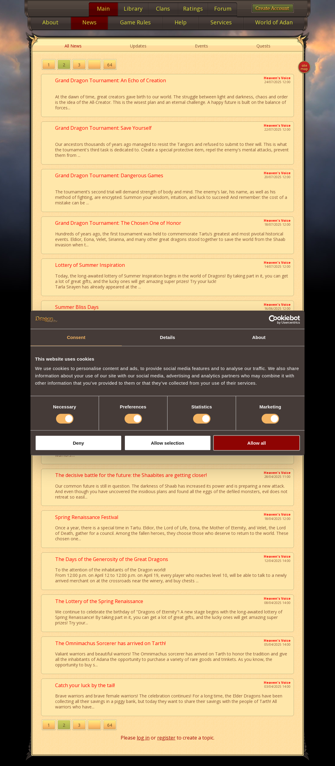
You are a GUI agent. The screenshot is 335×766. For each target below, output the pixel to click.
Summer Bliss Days (77, 307)
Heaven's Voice (277, 78)
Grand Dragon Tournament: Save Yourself (103, 128)
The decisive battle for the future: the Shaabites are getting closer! (131, 475)
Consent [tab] (76, 337)
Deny (78, 443)
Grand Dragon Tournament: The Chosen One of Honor (118, 223)
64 (109, 65)
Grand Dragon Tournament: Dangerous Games (109, 175)
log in (143, 737)
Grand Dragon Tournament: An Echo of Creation (110, 80)
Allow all (256, 443)
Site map (304, 67)
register (166, 737)
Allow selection (167, 443)
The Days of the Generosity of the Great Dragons (111, 559)
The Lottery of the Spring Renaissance (99, 601)
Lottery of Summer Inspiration (90, 265)
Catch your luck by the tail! (85, 685)
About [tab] (259, 337)
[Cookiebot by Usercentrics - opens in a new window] (273, 319)
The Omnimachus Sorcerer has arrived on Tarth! (110, 643)
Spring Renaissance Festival (86, 517)
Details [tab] (167, 337)
